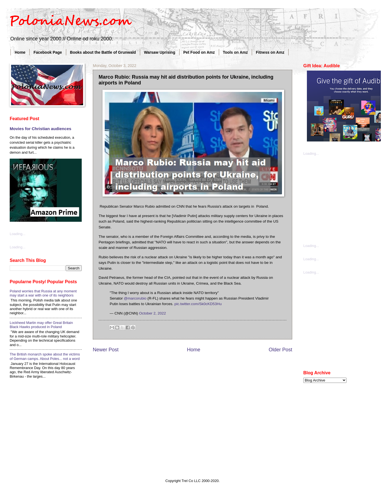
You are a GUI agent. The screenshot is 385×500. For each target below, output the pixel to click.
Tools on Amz (235, 52)
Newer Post (106, 349)
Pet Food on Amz (199, 52)
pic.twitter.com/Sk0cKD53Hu (198, 304)
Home (20, 52)
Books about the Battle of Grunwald (103, 52)
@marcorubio (135, 298)
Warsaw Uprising (159, 52)
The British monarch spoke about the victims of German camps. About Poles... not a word (45, 356)
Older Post (280, 349)
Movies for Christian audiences (40, 128)
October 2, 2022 (152, 313)
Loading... (17, 234)
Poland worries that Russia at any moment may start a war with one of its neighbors (43, 293)
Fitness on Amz (270, 52)
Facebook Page (48, 52)
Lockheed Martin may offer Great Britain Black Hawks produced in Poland (41, 325)
